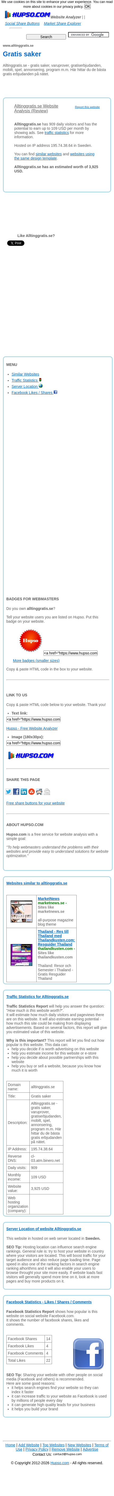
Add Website (28, 1445)
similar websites (49, 154)
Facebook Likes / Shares (35, 392)
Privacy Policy (37, 1449)
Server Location (27, 386)
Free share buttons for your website (35, 803)
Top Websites (53, 1445)
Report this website (87, 107)
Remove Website (65, 1449)
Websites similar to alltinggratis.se (36, 883)
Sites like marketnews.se (51, 909)
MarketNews (49, 899)
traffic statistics (57, 133)
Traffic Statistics (27, 380)
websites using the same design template (54, 156)
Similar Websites (25, 374)
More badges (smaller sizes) (36, 660)
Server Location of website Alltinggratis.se (43, 1229)
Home (10, 1445)
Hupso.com (59, 1463)
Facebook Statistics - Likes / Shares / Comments (49, 1302)
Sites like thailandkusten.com (55, 955)
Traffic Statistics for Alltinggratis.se (37, 996)
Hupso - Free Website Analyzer (32, 728)
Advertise (90, 1449)
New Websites (79, 1445)
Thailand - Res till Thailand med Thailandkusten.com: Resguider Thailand (56, 937)
